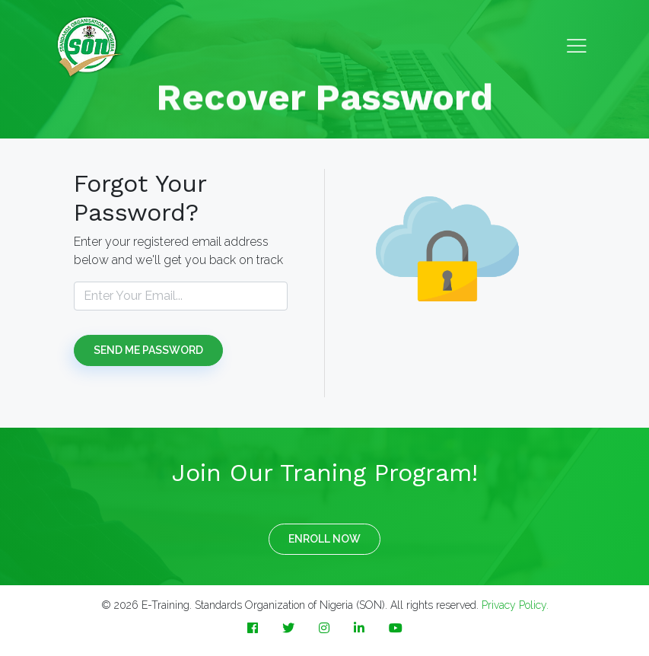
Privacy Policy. (515, 605)
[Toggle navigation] (577, 47)
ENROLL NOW (324, 539)
